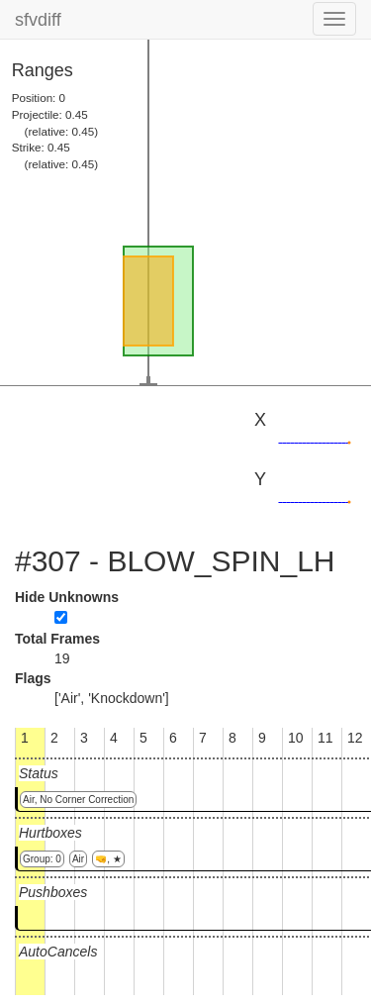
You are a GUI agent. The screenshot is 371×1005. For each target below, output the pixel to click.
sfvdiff (38, 20)
